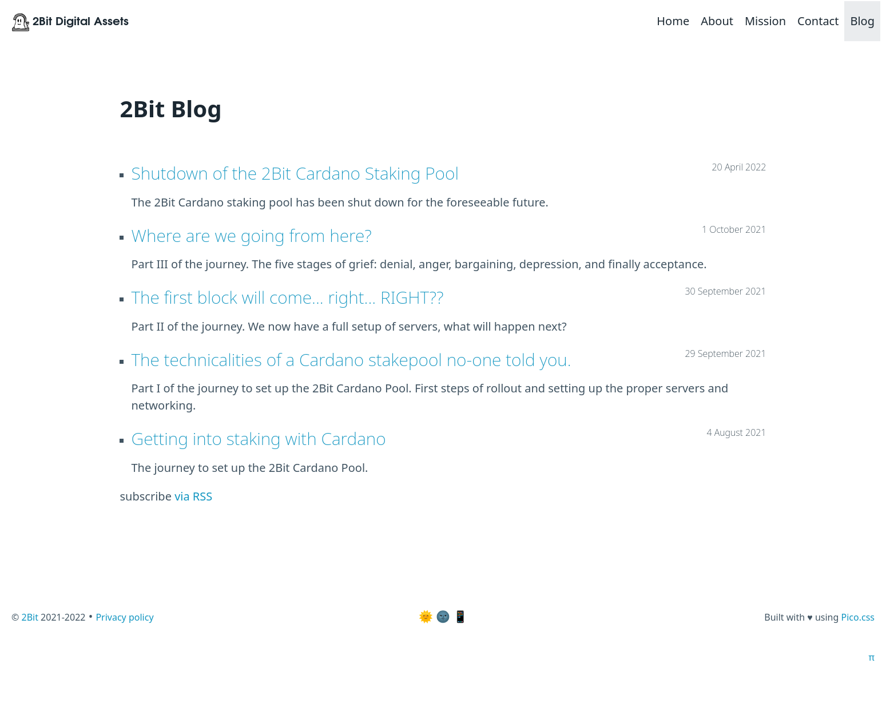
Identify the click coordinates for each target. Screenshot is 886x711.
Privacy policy (124, 617)
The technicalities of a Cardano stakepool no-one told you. (351, 359)
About (717, 21)
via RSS (193, 496)
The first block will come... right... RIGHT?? (288, 297)
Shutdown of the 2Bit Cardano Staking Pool (295, 173)
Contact (818, 21)
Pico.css (858, 617)
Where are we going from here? (252, 235)
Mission (765, 21)
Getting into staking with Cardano (259, 438)
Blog (862, 21)
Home (673, 21)
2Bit (29, 617)
